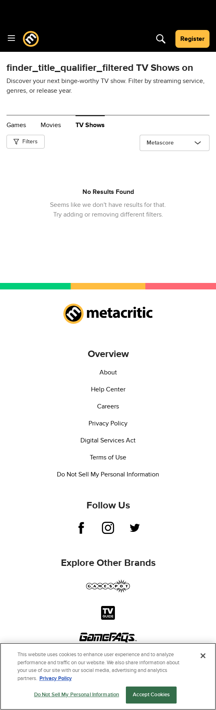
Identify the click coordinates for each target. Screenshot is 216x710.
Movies (51, 125)
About (108, 372)
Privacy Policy (108, 423)
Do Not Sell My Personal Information (108, 474)
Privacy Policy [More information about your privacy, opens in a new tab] (55, 679)
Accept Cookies (151, 696)
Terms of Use (108, 457)
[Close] (203, 657)
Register (192, 39)
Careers (108, 406)
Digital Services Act (108, 440)
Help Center (108, 389)
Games (16, 125)
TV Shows (90, 125)
